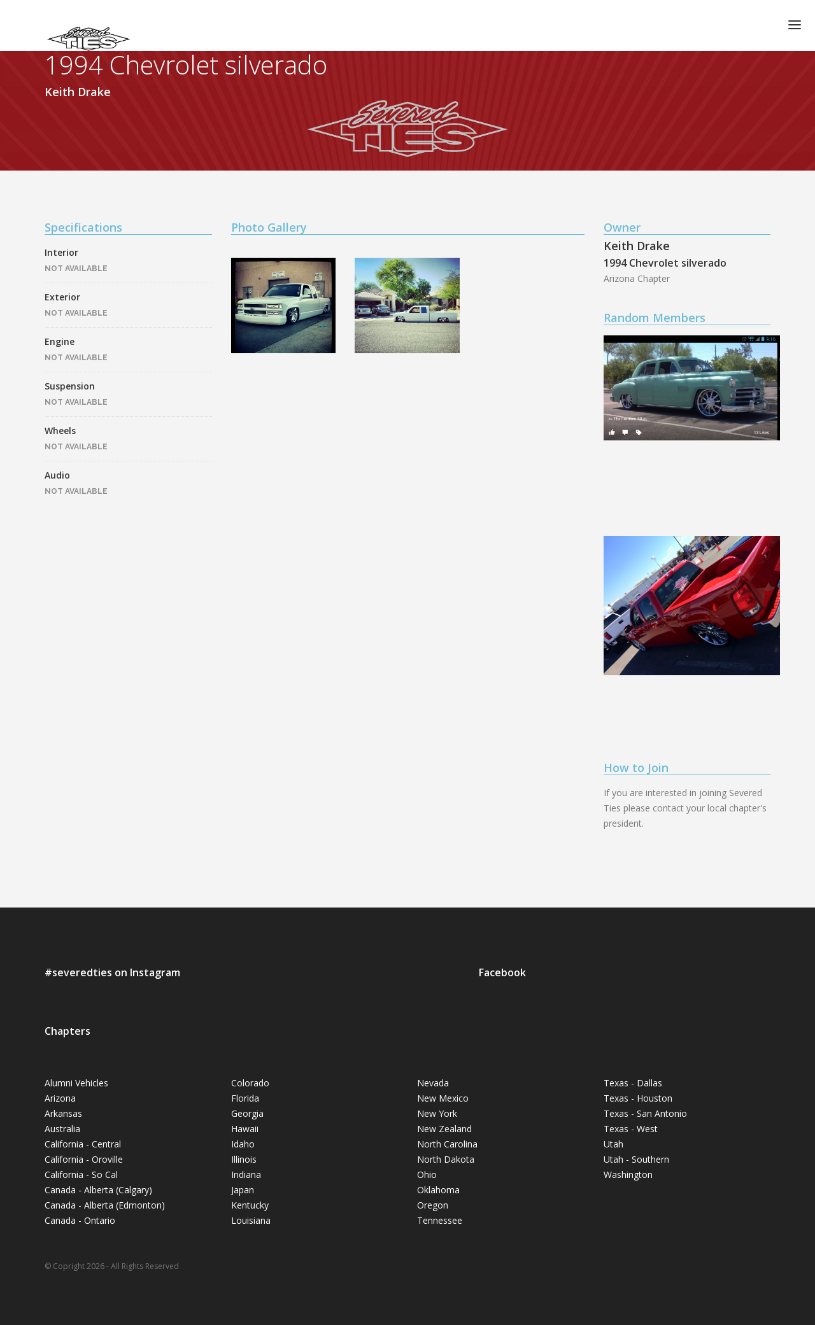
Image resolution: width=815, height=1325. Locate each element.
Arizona (60, 1098)
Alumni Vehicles (76, 1083)
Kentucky (250, 1205)
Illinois (244, 1159)
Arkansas (63, 1113)
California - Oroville (84, 1159)
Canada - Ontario (80, 1220)
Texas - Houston (638, 1098)
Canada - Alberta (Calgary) (98, 1190)
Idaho (243, 1144)
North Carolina (447, 1144)
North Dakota (445, 1159)
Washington (628, 1174)
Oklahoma (438, 1190)
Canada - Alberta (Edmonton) (105, 1205)
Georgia (247, 1113)
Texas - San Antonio (645, 1113)
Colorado (250, 1083)
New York (437, 1113)
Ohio (427, 1174)
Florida (245, 1098)
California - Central (83, 1144)
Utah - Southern (636, 1159)
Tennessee (439, 1220)
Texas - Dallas (633, 1083)
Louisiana (251, 1220)
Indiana (246, 1174)
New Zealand (444, 1129)
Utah (613, 1144)
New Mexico (443, 1098)
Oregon (432, 1205)
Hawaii (245, 1129)
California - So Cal (81, 1174)
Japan (242, 1190)
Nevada (433, 1083)
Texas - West (631, 1129)
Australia (62, 1129)
